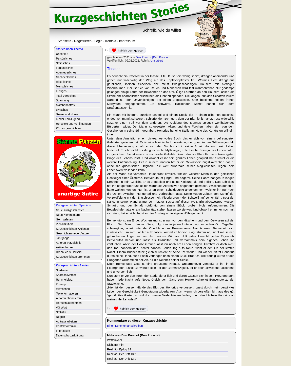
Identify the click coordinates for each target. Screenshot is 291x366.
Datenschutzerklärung (69, 335)
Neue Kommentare (68, 214)
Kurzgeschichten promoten (73, 256)
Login (98, 41)
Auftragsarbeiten (66, 321)
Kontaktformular (66, 326)
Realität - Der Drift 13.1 (121, 358)
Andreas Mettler (66, 275)
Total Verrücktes (66, 95)
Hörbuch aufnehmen (69, 302)
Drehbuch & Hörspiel (69, 252)
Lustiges (61, 91)
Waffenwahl (114, 340)
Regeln (60, 316)
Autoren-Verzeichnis (68, 242)
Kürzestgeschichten (68, 128)
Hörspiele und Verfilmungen (73, 123)
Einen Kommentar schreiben (125, 325)
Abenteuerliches (66, 72)
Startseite (64, 41)
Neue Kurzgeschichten (70, 210)
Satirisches (63, 63)
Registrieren (83, 41)
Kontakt (110, 41)
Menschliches (64, 86)
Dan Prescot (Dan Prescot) (153, 57)
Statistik (61, 312)
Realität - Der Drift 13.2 (121, 354)
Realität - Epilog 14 (119, 349)
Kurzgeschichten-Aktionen (72, 228)
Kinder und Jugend (68, 119)
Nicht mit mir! (115, 344)
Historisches (63, 81)
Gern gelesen (64, 219)
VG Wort (61, 307)
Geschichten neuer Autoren (73, 233)
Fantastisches (64, 67)
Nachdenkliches (66, 77)
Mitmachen (63, 288)
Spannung (62, 100)
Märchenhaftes (65, 105)
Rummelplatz (64, 279)
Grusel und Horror (67, 114)
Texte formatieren (67, 293)
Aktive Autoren (65, 247)
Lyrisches (62, 109)
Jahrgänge (62, 238)
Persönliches (64, 58)
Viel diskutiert (64, 224)
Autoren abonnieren (68, 298)
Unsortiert (157, 60)
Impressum (127, 41)
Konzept (61, 284)
